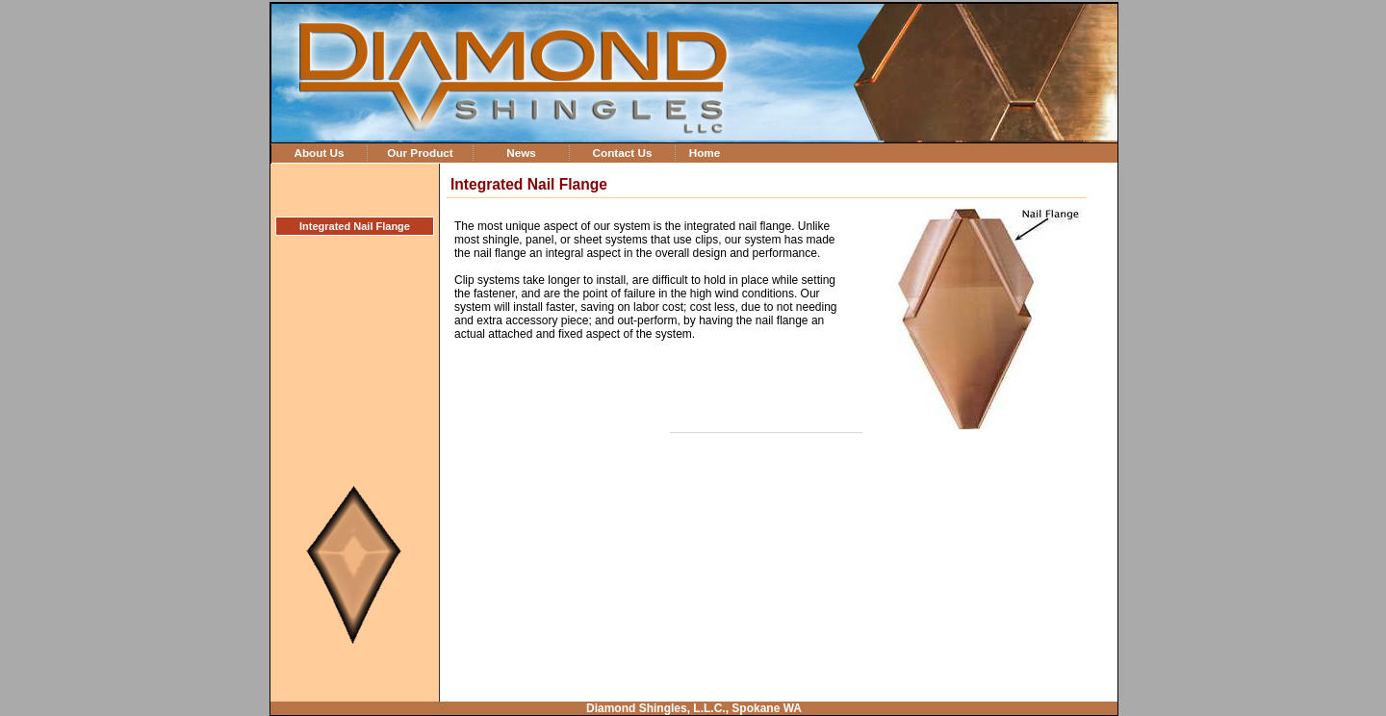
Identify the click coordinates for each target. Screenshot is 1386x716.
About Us (319, 152)
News (521, 152)
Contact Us (622, 152)
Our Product (420, 152)
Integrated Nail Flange (354, 226)
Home (705, 152)
